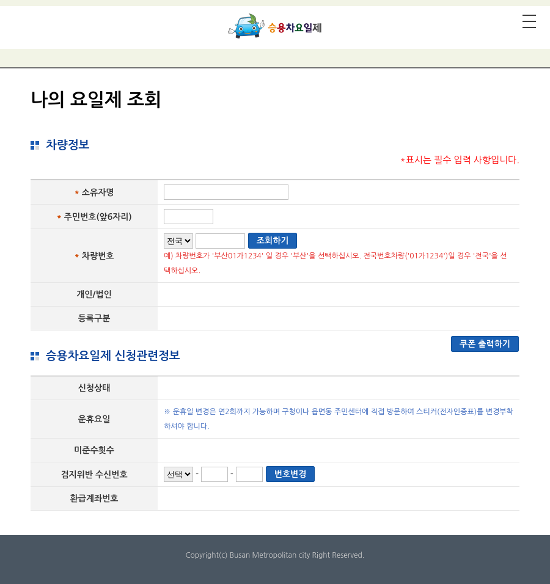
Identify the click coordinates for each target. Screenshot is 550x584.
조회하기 (273, 240)
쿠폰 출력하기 (485, 344)
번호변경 (290, 474)
